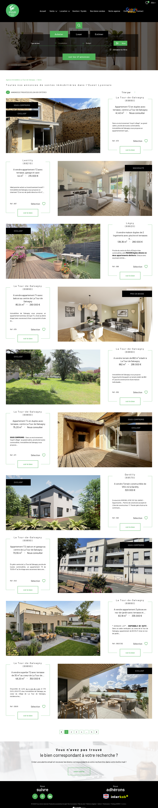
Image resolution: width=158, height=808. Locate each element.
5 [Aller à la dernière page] (91, 732)
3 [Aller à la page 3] (76, 732)
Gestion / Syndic (79, 11)
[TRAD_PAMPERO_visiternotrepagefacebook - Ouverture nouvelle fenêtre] (35, 796)
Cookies (123, 804)
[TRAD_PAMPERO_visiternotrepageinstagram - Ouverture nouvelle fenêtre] (42, 796)
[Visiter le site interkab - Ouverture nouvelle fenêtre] (119, 796)
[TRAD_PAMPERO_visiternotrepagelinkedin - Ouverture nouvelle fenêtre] (50, 796)
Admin (100, 804)
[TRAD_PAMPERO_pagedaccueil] (12, 16)
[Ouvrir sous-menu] (56, 11)
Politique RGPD (115, 804)
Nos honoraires (72, 804)
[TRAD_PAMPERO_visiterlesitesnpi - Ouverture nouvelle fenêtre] (106, 796)
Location (63, 11)
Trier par (126, 92)
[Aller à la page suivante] (97, 732)
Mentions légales (91, 804)
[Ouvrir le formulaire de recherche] (120, 43)
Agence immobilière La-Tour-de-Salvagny (20, 80)
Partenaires (106, 804)
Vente (52, 11)
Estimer (99, 34)
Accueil (43, 11)
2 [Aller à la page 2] (71, 732)
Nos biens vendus (97, 11)
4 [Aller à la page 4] (81, 732)
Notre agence (114, 11)
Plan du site (81, 804)
